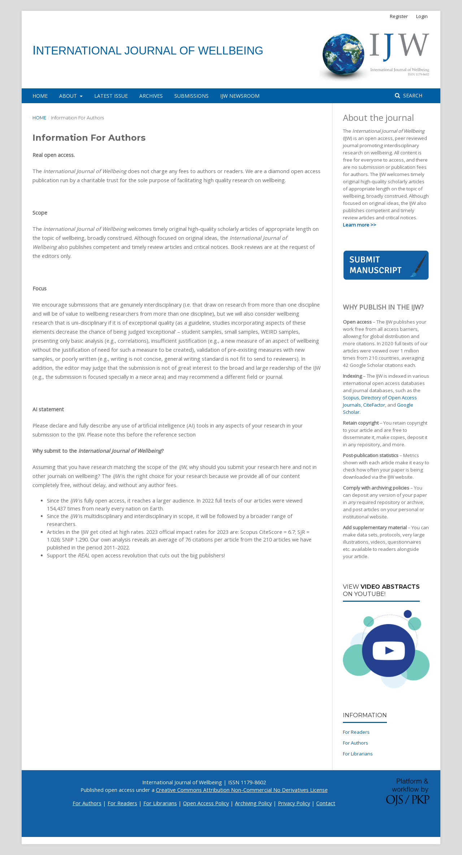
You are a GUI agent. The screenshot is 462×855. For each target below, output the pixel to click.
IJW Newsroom (240, 95)
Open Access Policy (206, 803)
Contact (325, 803)
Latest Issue (111, 95)
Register (399, 16)
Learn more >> (359, 225)
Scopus (351, 397)
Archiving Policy (253, 803)
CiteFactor (374, 405)
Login (422, 16)
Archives (151, 95)
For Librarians (358, 753)
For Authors (355, 743)
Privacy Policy (294, 803)
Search (412, 95)
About (68, 95)
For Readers (356, 732)
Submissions (191, 95)
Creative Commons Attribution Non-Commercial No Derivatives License (242, 789)
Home (40, 95)
